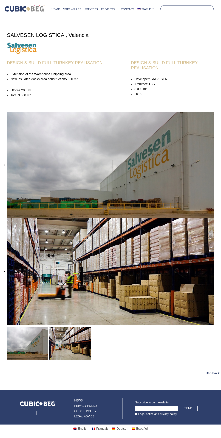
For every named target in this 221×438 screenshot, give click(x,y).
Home (56, 9)
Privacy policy (86, 405)
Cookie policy (85, 411)
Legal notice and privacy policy (157, 413)
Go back (213, 373)
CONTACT (127, 9)
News (78, 400)
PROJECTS (108, 9)
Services (91, 9)
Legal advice (84, 416)
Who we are (72, 9)
